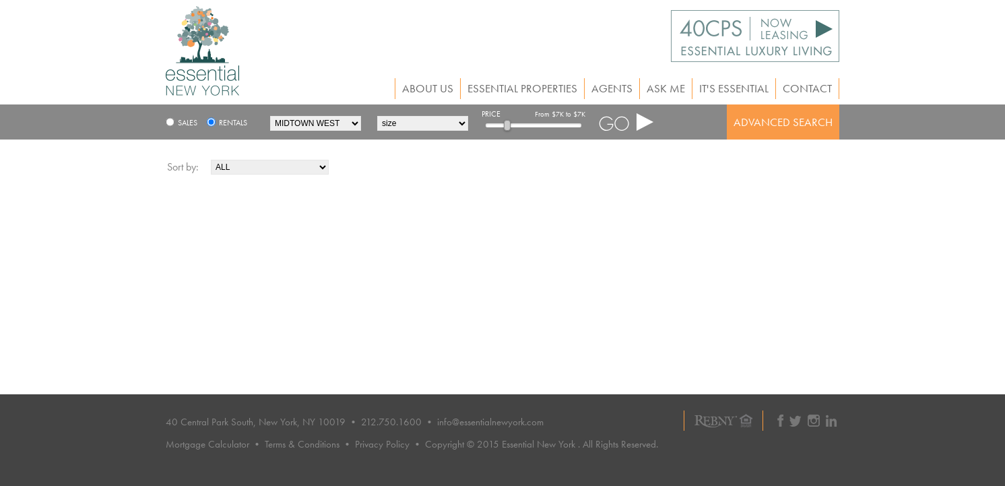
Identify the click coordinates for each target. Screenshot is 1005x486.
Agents (612, 88)
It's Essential (734, 88)
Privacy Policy (382, 444)
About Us (427, 88)
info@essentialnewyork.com (490, 422)
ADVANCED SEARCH (783, 122)
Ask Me (666, 88)
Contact (807, 88)
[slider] (507, 125)
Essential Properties (522, 88)
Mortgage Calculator (207, 444)
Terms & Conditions (302, 444)
